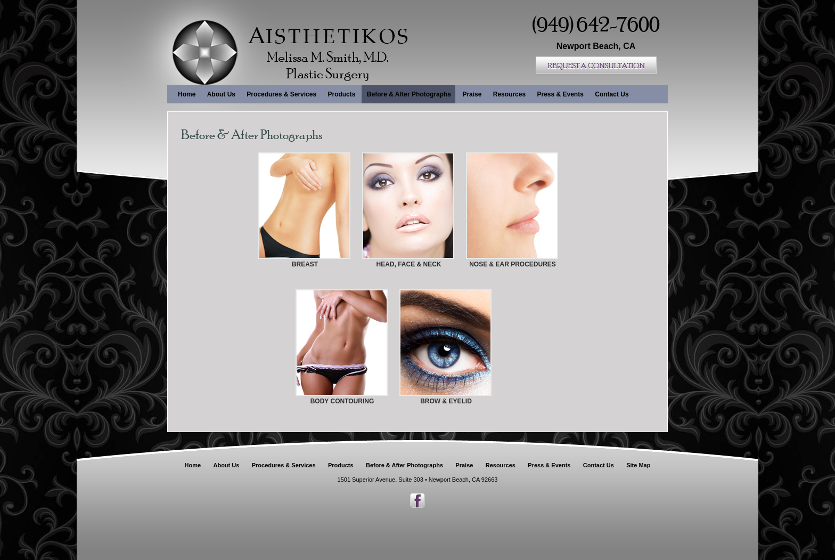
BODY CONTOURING (342, 401)
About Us (221, 94)
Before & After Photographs (409, 94)
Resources (509, 94)
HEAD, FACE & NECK (408, 264)
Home (186, 94)
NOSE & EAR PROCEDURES (512, 264)
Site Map (638, 465)
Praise (471, 94)
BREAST (305, 264)
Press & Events (560, 94)
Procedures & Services (281, 94)
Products (341, 94)
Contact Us (611, 94)
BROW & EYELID (446, 401)
